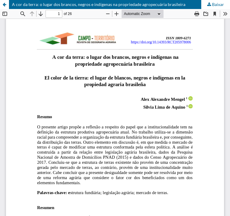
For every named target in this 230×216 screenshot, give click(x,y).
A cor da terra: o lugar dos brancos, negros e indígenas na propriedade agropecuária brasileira (98, 4)
